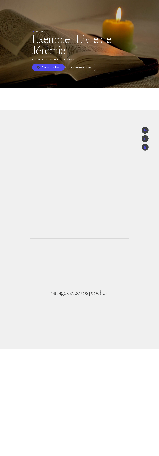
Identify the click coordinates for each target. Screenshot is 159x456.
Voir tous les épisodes (81, 67)
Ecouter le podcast (48, 67)
